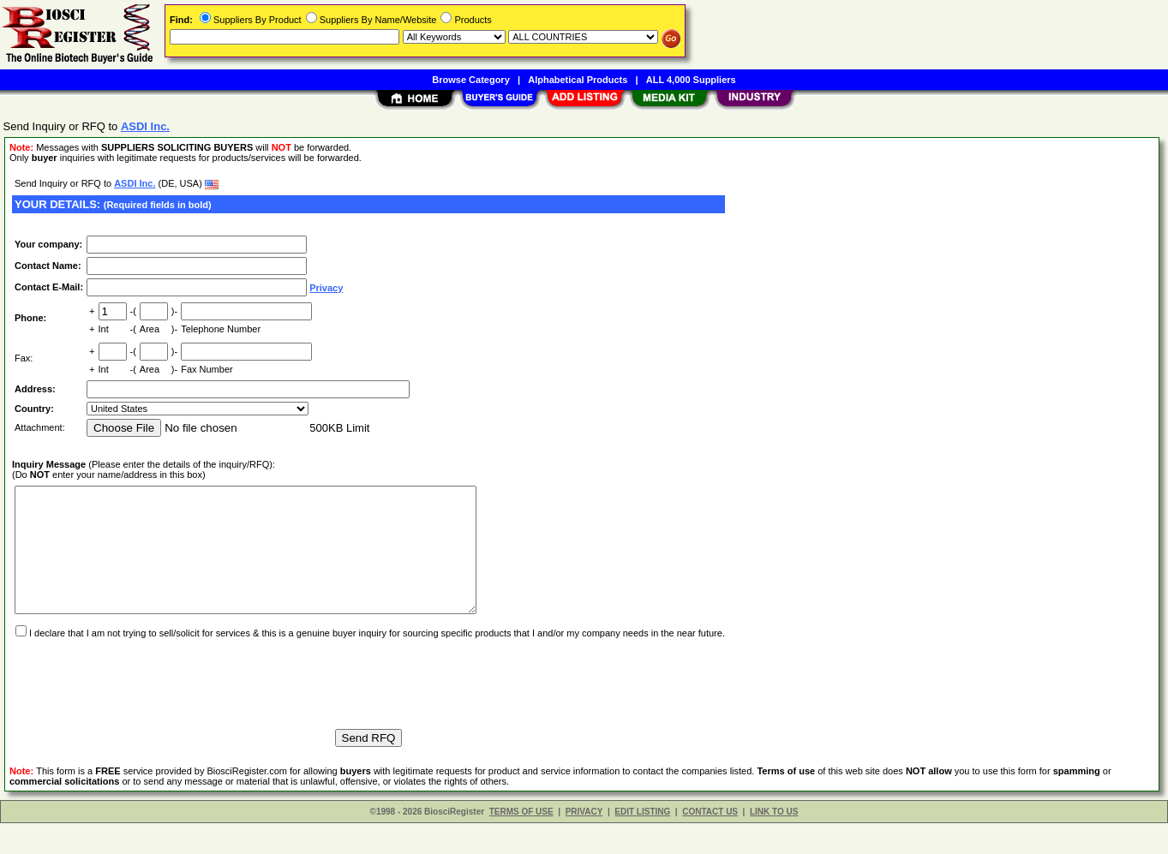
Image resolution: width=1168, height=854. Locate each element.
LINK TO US (774, 842)
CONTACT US (710, 842)
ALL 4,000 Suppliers (691, 80)
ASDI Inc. (134, 183)
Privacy (326, 288)
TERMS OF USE (521, 842)
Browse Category (470, 80)
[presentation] (142, 706)
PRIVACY (584, 842)
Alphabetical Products (577, 80)
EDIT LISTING (642, 842)
